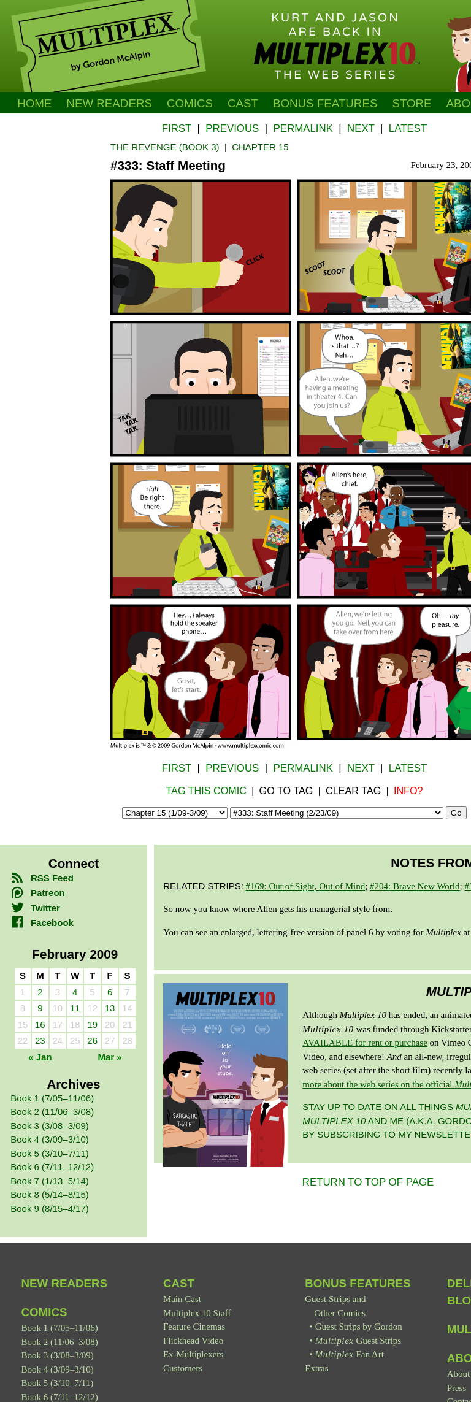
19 (92, 1024)
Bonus (325, 103)
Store (411, 103)
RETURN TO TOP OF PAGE (368, 1182)
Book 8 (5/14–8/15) (49, 1194)
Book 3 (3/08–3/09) (49, 1125)
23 (40, 1040)
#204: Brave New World (414, 886)
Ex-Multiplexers (193, 1354)
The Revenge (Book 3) (165, 147)
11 (75, 1008)
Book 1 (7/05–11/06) (52, 1098)
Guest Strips (358, 1341)
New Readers (109, 103)
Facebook (42, 922)
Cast (243, 103)
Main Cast (182, 1299)
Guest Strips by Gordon (358, 1326)
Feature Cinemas (194, 1326)
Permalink (302, 128)
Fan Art (349, 1354)
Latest (408, 128)
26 (92, 1040)
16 (40, 1024)
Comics (190, 103)
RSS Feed (42, 878)
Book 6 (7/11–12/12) (52, 1167)
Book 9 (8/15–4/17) (49, 1208)
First (176, 128)
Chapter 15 (260, 147)
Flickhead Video (193, 1341)
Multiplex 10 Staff (197, 1313)
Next (361, 128)
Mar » (110, 1057)
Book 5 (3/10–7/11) (49, 1153)
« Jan (40, 1057)
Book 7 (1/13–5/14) (49, 1181)
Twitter (35, 908)
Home (34, 103)
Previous (232, 128)
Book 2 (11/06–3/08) (52, 1111)
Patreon (37, 892)
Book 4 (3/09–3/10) (49, 1139)
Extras (316, 1368)
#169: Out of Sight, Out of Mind (306, 886)
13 (110, 1008)
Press (457, 1388)
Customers (182, 1368)
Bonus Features (358, 1283)
